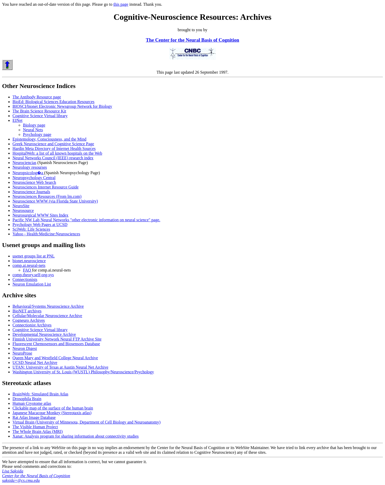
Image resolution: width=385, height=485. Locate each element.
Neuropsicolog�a (28, 173)
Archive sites (19, 295)
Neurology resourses (30, 167)
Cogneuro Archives (29, 320)
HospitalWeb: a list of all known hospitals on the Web (57, 153)
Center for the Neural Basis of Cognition (36, 476)
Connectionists (25, 279)
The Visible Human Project (35, 427)
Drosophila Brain (27, 398)
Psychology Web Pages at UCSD (40, 224)
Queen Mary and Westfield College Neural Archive (55, 358)
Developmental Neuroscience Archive (44, 334)
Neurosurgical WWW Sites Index (41, 215)
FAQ (27, 270)
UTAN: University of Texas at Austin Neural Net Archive (60, 367)
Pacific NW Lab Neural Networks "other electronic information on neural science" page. (86, 220)
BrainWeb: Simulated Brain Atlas (40, 394)
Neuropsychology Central (34, 177)
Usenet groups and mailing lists (43, 245)
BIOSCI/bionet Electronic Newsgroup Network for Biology (62, 106)
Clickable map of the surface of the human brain (53, 408)
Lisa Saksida (12, 471)
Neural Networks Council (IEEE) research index (53, 158)
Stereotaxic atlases (26, 383)
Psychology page (37, 134)
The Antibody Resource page (37, 97)
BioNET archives (27, 311)
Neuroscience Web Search (34, 182)
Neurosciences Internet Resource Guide (46, 187)
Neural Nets (33, 130)
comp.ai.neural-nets (29, 265)
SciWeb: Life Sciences (31, 229)
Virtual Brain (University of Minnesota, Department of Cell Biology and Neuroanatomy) (86, 422)
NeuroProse (22, 353)
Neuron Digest (25, 348)
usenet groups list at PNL (34, 256)
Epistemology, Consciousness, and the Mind (49, 139)
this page (120, 4)
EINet (17, 120)
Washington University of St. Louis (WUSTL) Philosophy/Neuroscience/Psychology (83, 372)
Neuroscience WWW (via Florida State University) (55, 201)
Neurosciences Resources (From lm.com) (47, 196)
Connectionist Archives (32, 325)
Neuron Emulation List (32, 284)
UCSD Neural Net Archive (35, 362)
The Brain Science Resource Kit (39, 111)
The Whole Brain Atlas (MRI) (38, 431)
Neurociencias (24, 162)
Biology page (34, 125)
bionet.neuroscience (29, 261)
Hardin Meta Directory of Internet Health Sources (54, 148)
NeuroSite (21, 206)
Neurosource (23, 210)
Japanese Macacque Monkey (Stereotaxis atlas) (52, 413)
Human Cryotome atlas (32, 403)
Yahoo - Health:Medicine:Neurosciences (46, 234)
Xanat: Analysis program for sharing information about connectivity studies (76, 436)
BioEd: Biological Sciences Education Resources (54, 101)
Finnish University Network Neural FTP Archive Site (57, 339)
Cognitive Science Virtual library (40, 116)
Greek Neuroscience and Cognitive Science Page (53, 144)
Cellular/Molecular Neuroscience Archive (47, 315)
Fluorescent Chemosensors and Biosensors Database (56, 344)
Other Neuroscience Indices (39, 86)
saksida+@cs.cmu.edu (21, 480)
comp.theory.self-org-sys (33, 275)
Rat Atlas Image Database (34, 417)
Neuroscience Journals (31, 192)
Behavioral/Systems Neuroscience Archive (48, 306)
